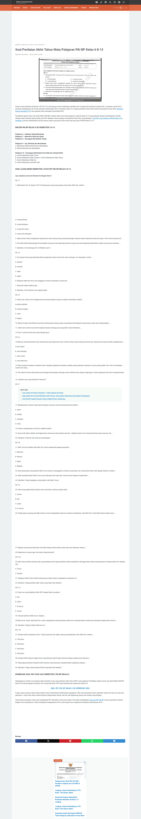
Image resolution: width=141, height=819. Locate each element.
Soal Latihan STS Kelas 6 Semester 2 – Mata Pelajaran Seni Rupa (42, 418)
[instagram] (115, 2)
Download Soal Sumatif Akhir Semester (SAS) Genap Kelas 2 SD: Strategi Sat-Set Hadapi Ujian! (110, 132)
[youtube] (98, 2)
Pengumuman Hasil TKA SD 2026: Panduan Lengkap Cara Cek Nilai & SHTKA (110, 36)
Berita (26, 8)
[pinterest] (52, 791)
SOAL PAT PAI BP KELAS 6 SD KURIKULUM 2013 (52, 734)
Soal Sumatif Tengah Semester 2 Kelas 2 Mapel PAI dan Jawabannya (43, 426)
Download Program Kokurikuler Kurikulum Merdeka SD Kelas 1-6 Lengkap (109, 52)
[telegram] (120, 2)
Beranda (18, 8)
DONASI (85, 8)
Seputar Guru (37, 8)
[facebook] (106, 2)
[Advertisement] (52, 28)
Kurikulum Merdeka (73, 8)
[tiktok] (102, 2)
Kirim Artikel (95, 8)
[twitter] (111, 2)
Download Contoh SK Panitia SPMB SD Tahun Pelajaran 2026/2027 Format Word (110, 68)
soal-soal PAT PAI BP (22, 750)
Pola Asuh (48, 8)
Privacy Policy (70, 812)
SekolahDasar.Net (73, 816)
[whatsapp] (124, 2)
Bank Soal (59, 8)
